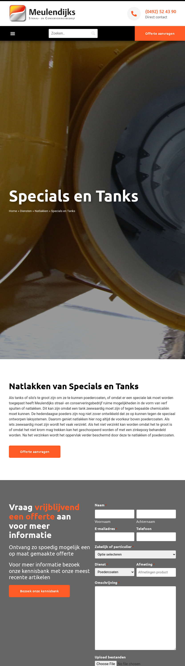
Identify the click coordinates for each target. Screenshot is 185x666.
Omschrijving (107, 582)
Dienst (101, 564)
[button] (12, 33)
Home (13, 211)
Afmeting (145, 564)
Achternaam (145, 521)
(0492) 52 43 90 (160, 11)
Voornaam (103, 521)
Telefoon (143, 528)
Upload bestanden (110, 657)
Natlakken (41, 211)
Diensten (26, 211)
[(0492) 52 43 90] (134, 13)
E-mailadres (106, 528)
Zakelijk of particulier (114, 546)
